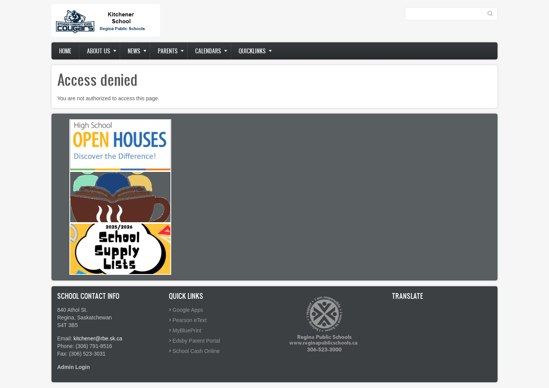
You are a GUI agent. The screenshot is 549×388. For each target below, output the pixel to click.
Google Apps (188, 310)
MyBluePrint (187, 330)
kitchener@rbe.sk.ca (98, 338)
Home (65, 51)
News (134, 51)
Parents (168, 51)
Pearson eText (190, 320)
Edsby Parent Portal (196, 341)
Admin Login (73, 367)
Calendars (208, 51)
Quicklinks (252, 51)
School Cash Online (196, 351)
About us (98, 51)
